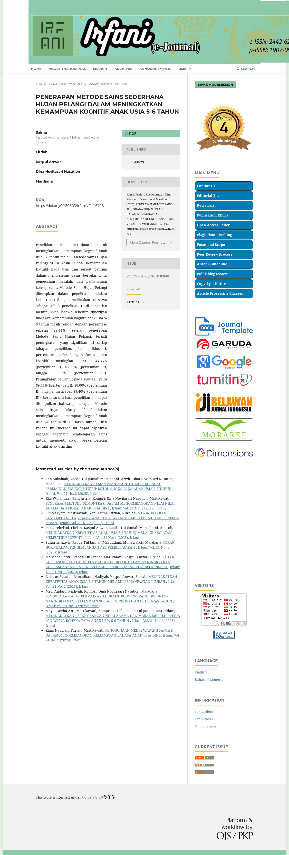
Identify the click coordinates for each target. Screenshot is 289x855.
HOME (36, 69)
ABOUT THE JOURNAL (67, 69)
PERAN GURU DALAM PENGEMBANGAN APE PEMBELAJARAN (110, 545)
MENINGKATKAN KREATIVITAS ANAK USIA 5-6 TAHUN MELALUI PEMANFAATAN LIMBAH (111, 579)
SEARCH (100, 69)
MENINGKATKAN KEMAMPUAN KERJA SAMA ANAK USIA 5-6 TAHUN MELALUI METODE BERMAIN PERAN (112, 518)
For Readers (204, 711)
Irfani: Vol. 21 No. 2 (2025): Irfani (72, 493)
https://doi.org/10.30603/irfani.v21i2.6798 (70, 206)
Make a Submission (215, 85)
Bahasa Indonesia (209, 679)
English (201, 672)
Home (41, 84)
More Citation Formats (147, 242)
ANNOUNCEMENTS (155, 69)
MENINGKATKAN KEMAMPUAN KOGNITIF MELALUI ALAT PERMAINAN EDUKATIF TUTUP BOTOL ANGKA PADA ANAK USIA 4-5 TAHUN (109, 486)
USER (184, 69)
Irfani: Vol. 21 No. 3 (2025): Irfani (87, 522)
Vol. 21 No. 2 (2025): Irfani (90, 84)
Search (246, 69)
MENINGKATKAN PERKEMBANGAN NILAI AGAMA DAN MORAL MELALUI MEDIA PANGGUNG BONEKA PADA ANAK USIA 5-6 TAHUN (113, 618)
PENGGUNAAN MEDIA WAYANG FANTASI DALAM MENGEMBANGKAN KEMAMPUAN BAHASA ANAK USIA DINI (109, 633)
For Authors (204, 719)
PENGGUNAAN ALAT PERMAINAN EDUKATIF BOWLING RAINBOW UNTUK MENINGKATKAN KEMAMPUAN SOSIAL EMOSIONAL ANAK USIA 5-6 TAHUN (109, 598)
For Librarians (205, 726)
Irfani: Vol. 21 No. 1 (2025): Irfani (112, 537)
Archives (57, 84)
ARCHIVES (123, 69)
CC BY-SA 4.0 (92, 797)
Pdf (132, 133)
